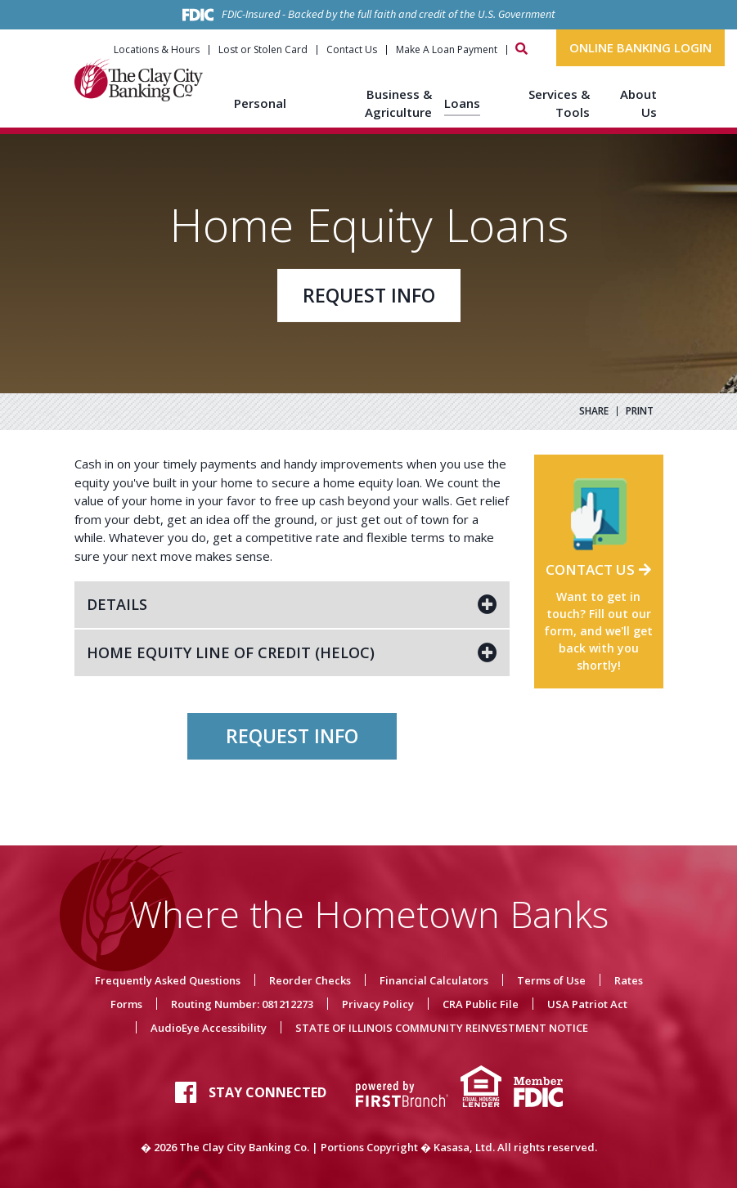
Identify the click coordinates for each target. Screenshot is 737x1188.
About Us (638, 103)
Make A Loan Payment (446, 50)
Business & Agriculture (398, 103)
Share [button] (594, 411)
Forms (126, 1004)
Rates (628, 980)
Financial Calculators (434, 980)
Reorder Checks (310, 980)
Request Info (369, 295)
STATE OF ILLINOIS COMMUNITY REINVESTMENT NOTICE (441, 1027)
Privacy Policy (378, 1004)
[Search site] (521, 48)
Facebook (185, 1092)
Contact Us (351, 50)
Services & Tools (559, 103)
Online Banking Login (640, 47)
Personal (260, 103)
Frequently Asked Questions (167, 980)
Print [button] (640, 411)
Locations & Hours (157, 50)
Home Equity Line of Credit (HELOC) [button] (231, 652)
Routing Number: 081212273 (242, 1004)
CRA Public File (481, 1004)
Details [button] (117, 604)
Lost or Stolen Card (263, 50)
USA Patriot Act (587, 1004)
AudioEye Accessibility (209, 1027)
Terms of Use (551, 980)
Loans (462, 103)
